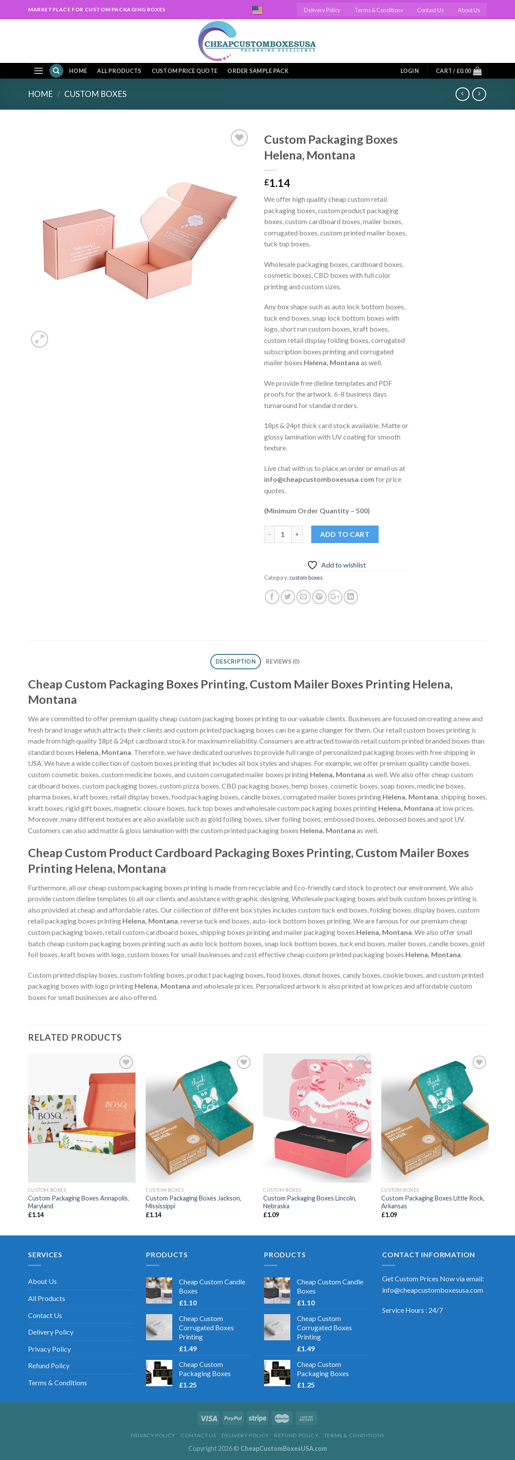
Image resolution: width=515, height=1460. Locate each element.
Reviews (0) (282, 661)
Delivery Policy (322, 10)
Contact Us (430, 10)
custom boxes (95, 94)
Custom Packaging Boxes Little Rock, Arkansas (432, 1202)
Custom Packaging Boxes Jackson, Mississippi (193, 1202)
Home (78, 70)
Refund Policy (49, 1365)
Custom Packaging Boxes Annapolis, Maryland (78, 1202)
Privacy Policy (49, 1349)
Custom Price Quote (185, 70)
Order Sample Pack (257, 70)
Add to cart (344, 534)
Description (236, 661)
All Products (119, 70)
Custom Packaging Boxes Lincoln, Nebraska (309, 1202)
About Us (469, 10)
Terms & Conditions (379, 10)
